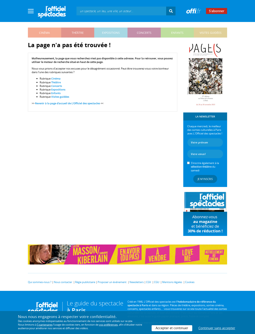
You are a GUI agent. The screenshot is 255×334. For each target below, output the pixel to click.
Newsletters (136, 282)
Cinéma (56, 78)
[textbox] (121, 11)
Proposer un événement (112, 282)
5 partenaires (45, 324)
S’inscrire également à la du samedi (205, 166)
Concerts (56, 86)
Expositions (58, 89)
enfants (177, 33)
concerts (144, 33)
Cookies (189, 282)
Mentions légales (172, 282)
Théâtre (56, 82)
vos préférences (108, 324)
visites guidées (211, 33)
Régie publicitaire (85, 282)
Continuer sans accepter (216, 328)
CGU (156, 282)
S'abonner (216, 11)
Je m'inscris (205, 179)
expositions (111, 33)
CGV (148, 282)
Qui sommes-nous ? (39, 282)
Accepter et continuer (172, 328)
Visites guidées (60, 96)
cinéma (44, 33)
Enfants (56, 93)
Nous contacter (63, 282)
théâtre (78, 33)
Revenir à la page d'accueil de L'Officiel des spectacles (67, 103)
